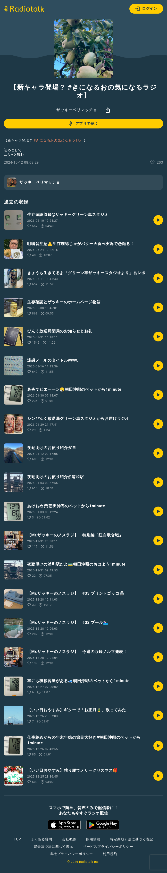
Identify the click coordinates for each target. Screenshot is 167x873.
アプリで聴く (83, 124)
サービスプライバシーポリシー (108, 846)
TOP (17, 839)
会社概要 (69, 839)
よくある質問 (41, 839)
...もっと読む (14, 155)
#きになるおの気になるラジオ (58, 140)
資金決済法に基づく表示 (53, 846)
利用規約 (110, 854)
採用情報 (93, 839)
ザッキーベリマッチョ (76, 110)
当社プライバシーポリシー (71, 854)
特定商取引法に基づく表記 (131, 839)
